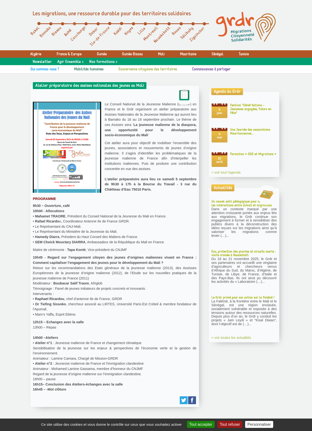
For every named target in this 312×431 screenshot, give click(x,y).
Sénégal (217, 54)
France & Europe (69, 54)
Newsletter (42, 61)
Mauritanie (188, 54)
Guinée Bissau (132, 54)
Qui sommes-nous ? (44, 69)
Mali (161, 54)
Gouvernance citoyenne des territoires (147, 69)
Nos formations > (103, 61)
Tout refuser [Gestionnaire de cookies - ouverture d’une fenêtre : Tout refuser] (230, 424)
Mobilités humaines (89, 69)
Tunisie (244, 54)
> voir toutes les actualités (231, 338)
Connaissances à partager (211, 69)
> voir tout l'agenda (226, 172)
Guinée (102, 54)
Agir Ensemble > (70, 61)
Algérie (35, 54)
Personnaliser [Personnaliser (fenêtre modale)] (259, 424)
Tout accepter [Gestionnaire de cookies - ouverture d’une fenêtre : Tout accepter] (200, 424)
